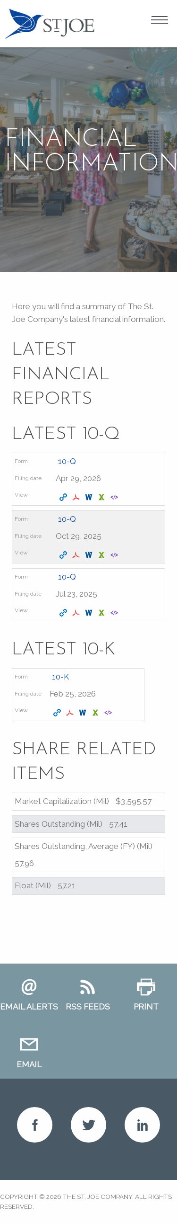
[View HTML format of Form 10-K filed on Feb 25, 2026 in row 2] (58, 713)
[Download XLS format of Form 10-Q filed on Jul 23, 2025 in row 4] (102, 613)
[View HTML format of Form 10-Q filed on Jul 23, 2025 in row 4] (64, 613)
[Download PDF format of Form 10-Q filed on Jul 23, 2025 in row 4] (77, 613)
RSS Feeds (88, 1006)
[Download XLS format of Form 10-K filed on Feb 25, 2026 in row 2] (96, 713)
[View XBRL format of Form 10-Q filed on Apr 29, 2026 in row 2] (115, 497)
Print (146, 1006)
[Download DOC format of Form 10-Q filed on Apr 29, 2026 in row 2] (90, 497)
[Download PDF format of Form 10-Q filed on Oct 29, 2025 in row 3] (77, 555)
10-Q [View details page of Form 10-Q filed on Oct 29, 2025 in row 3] (67, 519)
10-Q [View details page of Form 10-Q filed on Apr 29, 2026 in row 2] (67, 461)
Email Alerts (29, 1006)
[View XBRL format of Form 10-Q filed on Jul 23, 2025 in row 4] (115, 613)
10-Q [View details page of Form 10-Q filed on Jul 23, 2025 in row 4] (67, 576)
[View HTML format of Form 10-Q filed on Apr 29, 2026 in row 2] (64, 497)
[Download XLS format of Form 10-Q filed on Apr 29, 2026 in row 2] (102, 497)
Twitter (88, 1125)
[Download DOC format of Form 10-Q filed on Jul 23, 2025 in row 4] (90, 613)
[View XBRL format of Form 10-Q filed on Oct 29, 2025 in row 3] (115, 555)
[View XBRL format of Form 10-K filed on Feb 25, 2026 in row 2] (109, 713)
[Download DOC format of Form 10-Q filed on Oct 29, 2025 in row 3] (90, 555)
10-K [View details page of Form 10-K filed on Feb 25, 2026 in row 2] (60, 676)
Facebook (34, 1125)
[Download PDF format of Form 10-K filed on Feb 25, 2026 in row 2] (71, 713)
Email (29, 1064)
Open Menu (160, 21)
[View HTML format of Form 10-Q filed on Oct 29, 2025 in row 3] (64, 555)
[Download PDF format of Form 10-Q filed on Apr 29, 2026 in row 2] (77, 497)
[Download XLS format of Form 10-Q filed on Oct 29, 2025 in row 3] (102, 555)
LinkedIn (142, 1125)
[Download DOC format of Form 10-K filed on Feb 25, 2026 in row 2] (83, 713)
